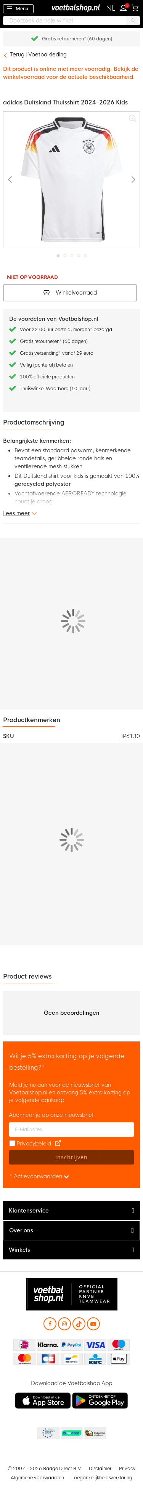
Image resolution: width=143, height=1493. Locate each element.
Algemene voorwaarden (37, 1478)
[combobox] (71, 20)
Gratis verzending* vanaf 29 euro (56, 353)
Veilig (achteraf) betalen (46, 365)
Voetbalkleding (47, 54)
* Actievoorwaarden (39, 1176)
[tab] (71, 1211)
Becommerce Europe (47, 1433)
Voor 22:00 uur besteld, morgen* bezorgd (66, 330)
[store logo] (71, 8)
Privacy (127, 1469)
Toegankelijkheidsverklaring (102, 1478)
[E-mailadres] (71, 1129)
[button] (111, 8)
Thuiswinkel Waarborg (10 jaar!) (55, 389)
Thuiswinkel (95, 1433)
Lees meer (16, 513)
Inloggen (125, 7)
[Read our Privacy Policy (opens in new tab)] (58, 1143)
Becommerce (71, 1433)
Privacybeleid (33, 1143)
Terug (17, 54)
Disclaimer (100, 1469)
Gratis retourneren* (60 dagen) (77, 39)
